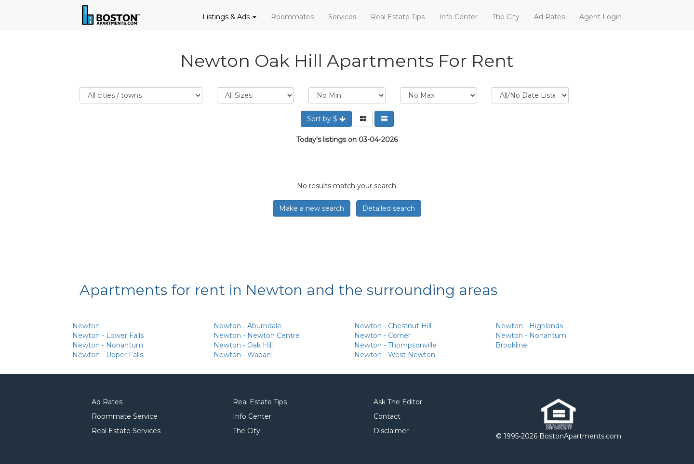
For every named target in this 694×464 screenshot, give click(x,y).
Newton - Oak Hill (243, 345)
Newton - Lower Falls (108, 335)
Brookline (511, 345)
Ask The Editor (398, 402)
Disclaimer (391, 430)
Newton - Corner (382, 335)
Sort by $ (326, 119)
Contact (387, 416)
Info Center (458, 17)
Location (141, 95)
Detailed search (388, 208)
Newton (86, 326)
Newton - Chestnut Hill (392, 326)
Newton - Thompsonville (395, 345)
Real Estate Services (126, 430)
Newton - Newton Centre (257, 335)
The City (506, 17)
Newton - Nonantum (107, 345)
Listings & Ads (229, 17)
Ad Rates (549, 17)
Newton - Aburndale (247, 326)
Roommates (292, 17)
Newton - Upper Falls (107, 354)
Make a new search (311, 208)
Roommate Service (125, 416)
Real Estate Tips (398, 17)
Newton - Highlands (529, 326)
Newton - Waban (242, 354)
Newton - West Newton (394, 354)
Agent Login (600, 17)
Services (342, 17)
